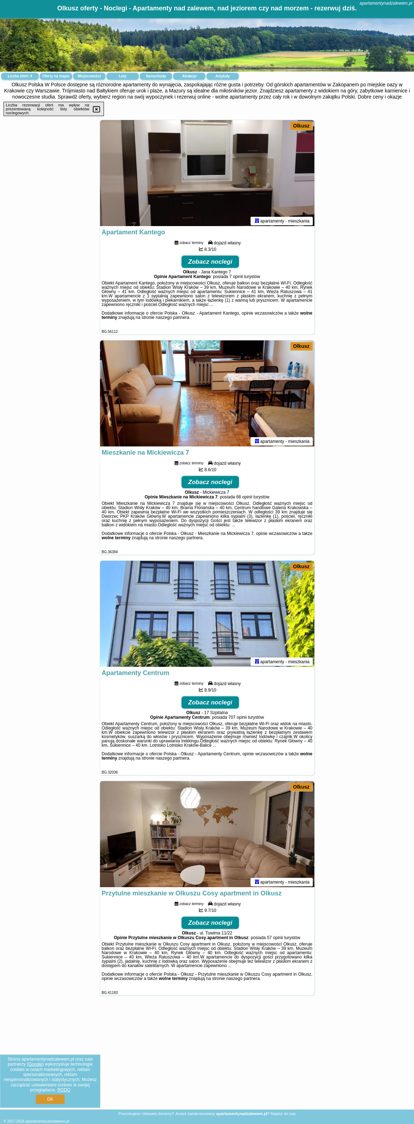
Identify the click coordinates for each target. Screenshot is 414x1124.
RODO (63, 1089)
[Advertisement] (207, 1058)
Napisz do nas (283, 1113)
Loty (122, 76)
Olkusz (301, 126)
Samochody (156, 76)
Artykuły (222, 76)
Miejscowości (89, 76)
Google (35, 1064)
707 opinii (237, 718)
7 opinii (236, 278)
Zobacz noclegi (210, 263)
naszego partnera (172, 318)
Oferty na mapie (56, 76)
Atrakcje (189, 76)
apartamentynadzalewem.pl (386, 3)
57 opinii (275, 939)
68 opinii (244, 498)
